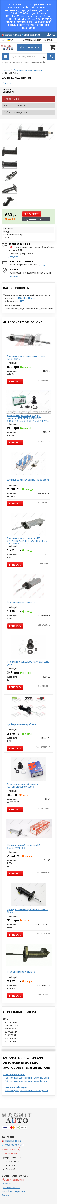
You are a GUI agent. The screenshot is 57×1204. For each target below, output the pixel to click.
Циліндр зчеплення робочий (21, 724)
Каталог (5, 1195)
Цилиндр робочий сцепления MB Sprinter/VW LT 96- (23, 846)
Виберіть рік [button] (12, 98)
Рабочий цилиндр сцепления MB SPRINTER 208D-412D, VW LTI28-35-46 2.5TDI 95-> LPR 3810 (27, 541)
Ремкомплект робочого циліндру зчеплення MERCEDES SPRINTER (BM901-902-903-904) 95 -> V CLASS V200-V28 (28, 419)
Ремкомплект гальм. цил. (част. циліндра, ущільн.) (28, 663)
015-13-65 (11, 1141)
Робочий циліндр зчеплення (21, 602)
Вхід (51, 35)
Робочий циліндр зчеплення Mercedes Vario (27, 1081)
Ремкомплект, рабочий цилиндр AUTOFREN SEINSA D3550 (23, 785)
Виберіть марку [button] (14, 105)
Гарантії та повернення (13, 1191)
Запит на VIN (29, 47)
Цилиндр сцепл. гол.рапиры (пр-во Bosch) (28, 480)
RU (3, 40)
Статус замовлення (13, 1180)
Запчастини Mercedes (14, 1074)
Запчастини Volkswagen (15, 1087)
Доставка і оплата (32, 40)
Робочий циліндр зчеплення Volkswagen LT (26, 1090)
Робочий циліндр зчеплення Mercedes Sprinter (28, 1078)
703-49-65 (11, 1145)
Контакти (48, 40)
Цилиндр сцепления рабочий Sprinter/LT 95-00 (27, 910)
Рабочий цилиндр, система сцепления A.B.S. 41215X (26, 357)
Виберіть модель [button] (15, 112)
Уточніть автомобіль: (8, 90)
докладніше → (14, 257)
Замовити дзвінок (10, 1149)
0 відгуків (7, 83)
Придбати (31, 214)
